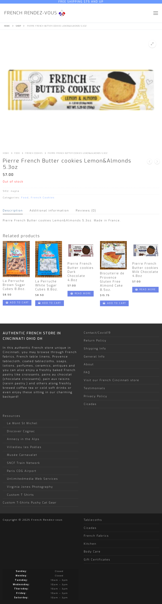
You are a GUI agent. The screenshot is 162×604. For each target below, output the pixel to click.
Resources (12, 416)
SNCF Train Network (23, 463)
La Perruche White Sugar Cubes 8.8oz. (46, 285)
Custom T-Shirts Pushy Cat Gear (30, 502)
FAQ (87, 372)
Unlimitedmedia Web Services (32, 479)
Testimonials (94, 388)
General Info (94, 356)
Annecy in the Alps (23, 439)
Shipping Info (95, 348)
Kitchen (90, 544)
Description (13, 210)
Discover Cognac (21, 431)
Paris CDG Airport (21, 471)
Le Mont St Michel (22, 423)
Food (17, 153)
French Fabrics (96, 536)
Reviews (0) (86, 210)
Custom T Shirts (20, 495)
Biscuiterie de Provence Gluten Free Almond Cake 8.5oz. (112, 281)
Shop (18, 26)
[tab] (13, 210)
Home (7, 26)
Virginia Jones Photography (30, 487)
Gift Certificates (97, 559)
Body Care (92, 551)
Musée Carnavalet (22, 455)
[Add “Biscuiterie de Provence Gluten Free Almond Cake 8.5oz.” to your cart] (114, 303)
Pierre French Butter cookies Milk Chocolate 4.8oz (145, 270)
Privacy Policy (95, 396)
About (89, 364)
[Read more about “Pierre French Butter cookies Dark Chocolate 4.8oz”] (81, 294)
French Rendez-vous (30, 13)
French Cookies (33, 153)
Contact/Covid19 (97, 333)
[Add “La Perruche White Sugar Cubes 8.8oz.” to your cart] (49, 303)
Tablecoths (93, 520)
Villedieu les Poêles (24, 447)
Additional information (49, 210)
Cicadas (90, 404)
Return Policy (95, 340)
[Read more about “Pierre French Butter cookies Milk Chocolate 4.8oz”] (145, 290)
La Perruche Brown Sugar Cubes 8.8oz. (14, 285)
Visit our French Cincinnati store (111, 380)
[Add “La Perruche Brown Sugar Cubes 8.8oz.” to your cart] (17, 303)
